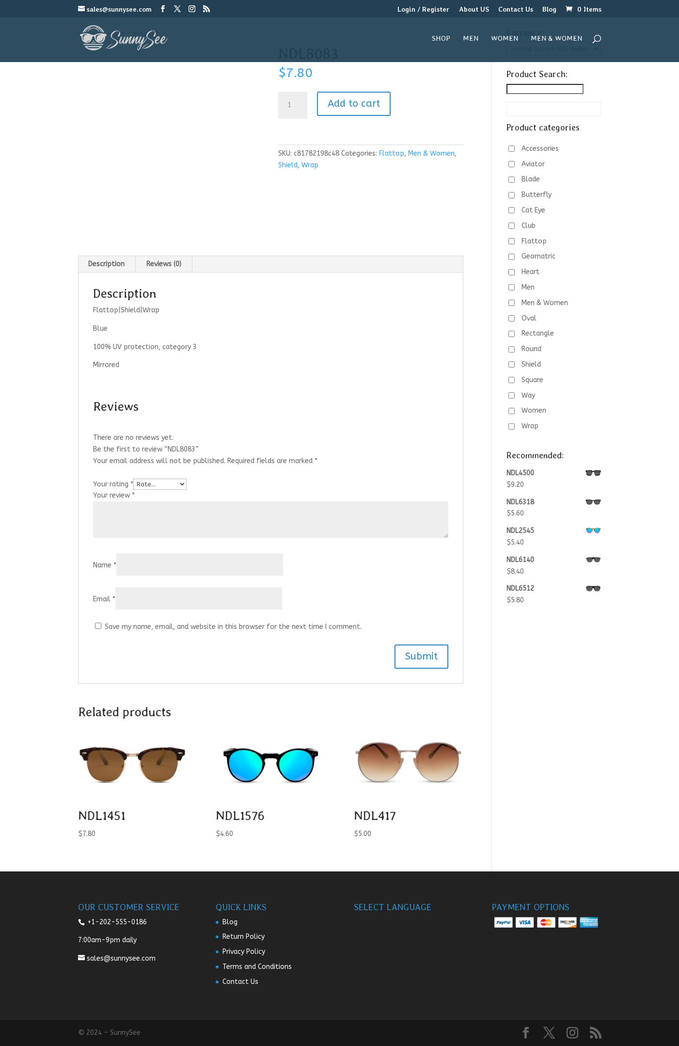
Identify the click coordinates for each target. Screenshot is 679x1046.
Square (532, 380)
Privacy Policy (243, 952)
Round (531, 349)
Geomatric (538, 256)
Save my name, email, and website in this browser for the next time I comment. (233, 627)
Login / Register (423, 9)
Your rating (113, 484)
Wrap (309, 165)
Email (104, 599)
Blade (530, 179)
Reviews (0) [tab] (163, 264)
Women (504, 39)
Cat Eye (533, 210)
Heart (530, 272)
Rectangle (537, 333)
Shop (441, 39)
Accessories (540, 149)
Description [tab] (106, 264)
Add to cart (354, 103)
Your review (114, 495)
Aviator (533, 164)
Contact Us (515, 9)
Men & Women (556, 39)
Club (528, 226)
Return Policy (243, 937)
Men (470, 39)
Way (528, 395)
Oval (529, 318)
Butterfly (536, 195)
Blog (549, 9)
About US (474, 9)
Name (104, 565)
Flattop (391, 153)
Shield (288, 165)
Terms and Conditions (257, 967)
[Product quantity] (292, 105)
